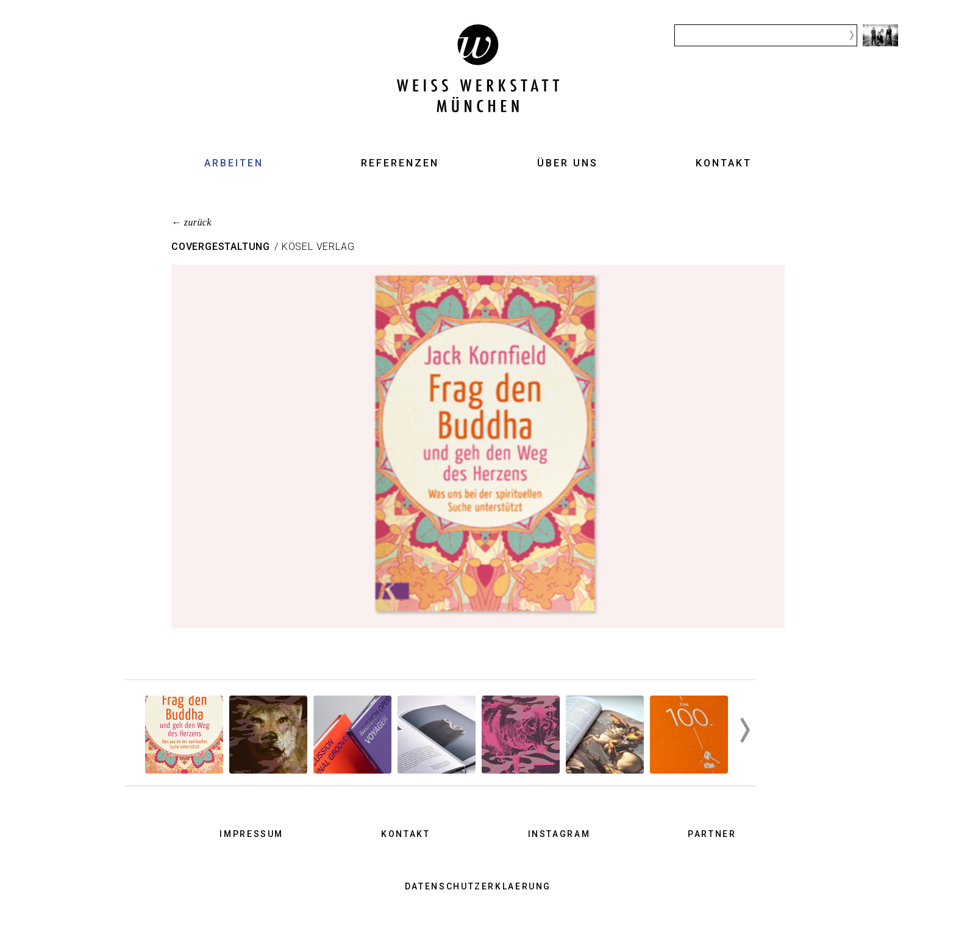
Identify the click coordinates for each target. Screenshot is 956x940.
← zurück (191, 222)
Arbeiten (233, 163)
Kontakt (724, 163)
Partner (712, 834)
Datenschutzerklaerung (478, 886)
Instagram (559, 834)
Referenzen (400, 163)
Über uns (567, 163)
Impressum (251, 834)
